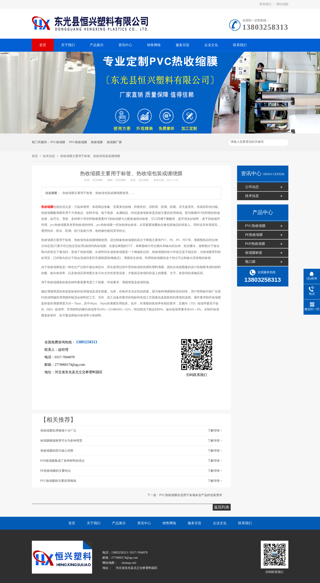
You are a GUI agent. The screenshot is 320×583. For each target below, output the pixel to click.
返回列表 (221, 507)
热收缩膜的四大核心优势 (56, 450)
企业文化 (220, 523)
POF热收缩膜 (255, 243)
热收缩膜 (97, 142)
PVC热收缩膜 (78, 142)
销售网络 (169, 523)
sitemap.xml (129, 562)
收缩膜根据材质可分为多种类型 (61, 440)
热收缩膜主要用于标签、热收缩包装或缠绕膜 (90, 156)
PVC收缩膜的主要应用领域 (58, 480)
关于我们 (93, 523)
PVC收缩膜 (57, 142)
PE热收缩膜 (254, 234)
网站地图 (282, 4)
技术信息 (49, 156)
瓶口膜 (250, 261)
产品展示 (119, 523)
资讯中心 (144, 523)
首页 (35, 156)
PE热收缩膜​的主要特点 (55, 470)
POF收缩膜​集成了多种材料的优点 (62, 460)
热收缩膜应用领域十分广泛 (58, 430)
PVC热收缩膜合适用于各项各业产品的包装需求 (190, 495)
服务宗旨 (194, 523)
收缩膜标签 (253, 252)
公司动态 (252, 187)
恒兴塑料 (98, 180)
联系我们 (265, 4)
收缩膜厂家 (114, 142)
